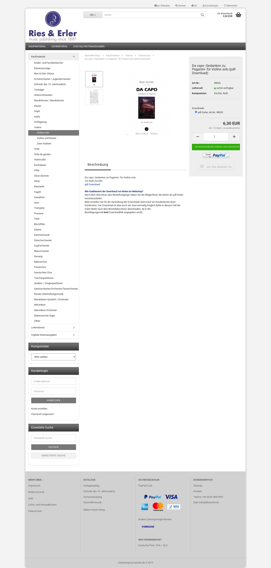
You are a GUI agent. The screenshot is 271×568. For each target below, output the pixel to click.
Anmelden (53, 401)
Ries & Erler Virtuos (44, 73)
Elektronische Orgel (44, 315)
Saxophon (39, 197)
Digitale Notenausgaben (88, 46)
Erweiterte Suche (54, 456)
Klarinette (39, 186)
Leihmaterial (59, 46)
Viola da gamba (42, 154)
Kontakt (197, 491)
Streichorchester (43, 240)
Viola (36, 149)
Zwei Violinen (44, 143)
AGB (30, 498)
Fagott (37, 192)
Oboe (37, 181)
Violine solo (43, 133)
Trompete (39, 208)
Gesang (38, 256)
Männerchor (40, 262)
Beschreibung (98, 165)
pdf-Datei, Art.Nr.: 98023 (209, 112)
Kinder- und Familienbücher (48, 63)
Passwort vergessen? (42, 414)
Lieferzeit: (197, 88)
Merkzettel (230, 5)
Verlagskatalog (91, 485)
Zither (37, 321)
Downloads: (198, 108)
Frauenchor (40, 267)
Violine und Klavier (46, 138)
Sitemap (197, 485)
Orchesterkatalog (92, 497)
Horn (36, 202)
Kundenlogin (210, 5)
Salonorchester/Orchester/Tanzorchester (56, 288)
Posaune (38, 213)
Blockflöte (39, 224)
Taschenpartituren (43, 278)
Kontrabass (40, 165)
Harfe (37, 116)
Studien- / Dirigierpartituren (48, 283)
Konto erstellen (39, 409)
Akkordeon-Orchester (45, 310)
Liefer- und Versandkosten (42, 505)
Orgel (37, 111)
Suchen (180, 5)
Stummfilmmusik (92, 502)
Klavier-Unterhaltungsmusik (48, 294)
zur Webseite (162, 5)
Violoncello (40, 160)
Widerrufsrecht (36, 492)
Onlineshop (124, 563)
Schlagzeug (40, 122)
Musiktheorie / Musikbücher (49, 100)
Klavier (37, 106)
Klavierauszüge (42, 68)
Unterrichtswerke (43, 95)
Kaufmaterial (37, 46)
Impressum (34, 485)
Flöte (36, 170)
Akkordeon (40, 305)
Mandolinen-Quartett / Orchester (51, 299)
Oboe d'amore (41, 176)
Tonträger (39, 90)
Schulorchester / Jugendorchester (52, 79)
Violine (37, 127)
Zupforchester (41, 246)
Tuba (36, 219)
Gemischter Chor (43, 272)
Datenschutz (35, 511)
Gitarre (37, 229)
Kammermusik (42, 235)
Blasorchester (41, 251)
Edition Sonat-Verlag (94, 510)
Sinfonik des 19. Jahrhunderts (50, 84)
